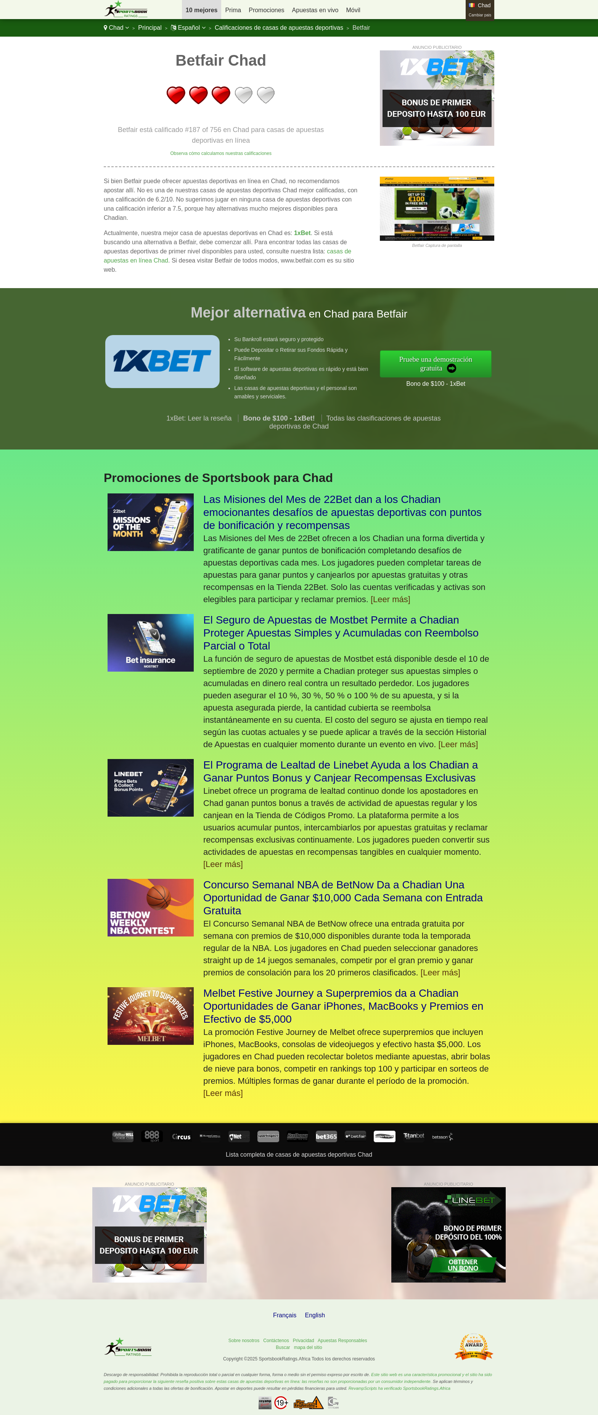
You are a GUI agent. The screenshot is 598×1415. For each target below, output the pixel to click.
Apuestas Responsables (342, 1340)
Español (188, 27)
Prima (233, 10)
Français (284, 1315)
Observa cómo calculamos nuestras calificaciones (220, 153)
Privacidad (303, 1340)
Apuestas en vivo (315, 10)
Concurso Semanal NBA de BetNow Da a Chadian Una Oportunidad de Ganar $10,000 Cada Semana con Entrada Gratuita (343, 898)
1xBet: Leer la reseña (198, 429)
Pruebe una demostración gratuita (447, 363)
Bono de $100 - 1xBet (447, 381)
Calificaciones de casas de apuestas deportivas (279, 27)
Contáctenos (276, 1340)
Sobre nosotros (243, 1340)
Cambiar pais (480, 15)
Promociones (266, 10)
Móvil (353, 10)
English (315, 1315)
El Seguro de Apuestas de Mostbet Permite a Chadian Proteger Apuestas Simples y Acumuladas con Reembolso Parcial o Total (341, 633)
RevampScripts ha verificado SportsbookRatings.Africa (399, 1388)
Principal (149, 27)
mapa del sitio (308, 1347)
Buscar (283, 1347)
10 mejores (202, 10)
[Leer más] (390, 599)
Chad (116, 27)
